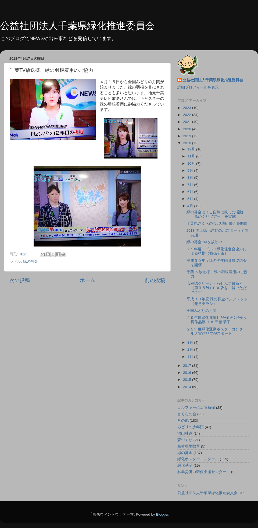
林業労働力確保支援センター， (203, 472)
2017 (187, 366)
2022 (187, 115)
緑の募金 (30, 261)
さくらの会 (186, 414)
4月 (190, 206)
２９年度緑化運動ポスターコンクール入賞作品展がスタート (217, 331)
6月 (190, 192)
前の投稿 (155, 280)
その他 (183, 420)
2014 (187, 387)
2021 (187, 122)
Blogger (162, 514)
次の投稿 (19, 280)
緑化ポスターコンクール (198, 459)
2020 (187, 129)
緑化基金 (184, 465)
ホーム (87, 280)
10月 (191, 163)
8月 (190, 177)
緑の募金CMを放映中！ (206, 242)
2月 (190, 349)
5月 (190, 199)
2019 (187, 136)
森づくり (184, 440)
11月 (191, 156)
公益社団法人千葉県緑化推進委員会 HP (210, 493)
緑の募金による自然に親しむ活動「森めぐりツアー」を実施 (215, 214)
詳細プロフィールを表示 (198, 87)
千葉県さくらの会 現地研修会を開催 (217, 223)
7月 (190, 185)
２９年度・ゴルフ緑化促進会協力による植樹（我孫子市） (217, 251)
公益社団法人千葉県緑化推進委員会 (77, 25)
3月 (190, 342)
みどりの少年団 (190, 427)
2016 (187, 373)
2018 (187, 143)
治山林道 (184, 433)
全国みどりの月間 (202, 311)
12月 (191, 149)
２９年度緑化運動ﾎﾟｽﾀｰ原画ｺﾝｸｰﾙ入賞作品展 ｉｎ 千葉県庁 (217, 320)
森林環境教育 (188, 446)
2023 (187, 108)
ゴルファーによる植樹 (196, 408)
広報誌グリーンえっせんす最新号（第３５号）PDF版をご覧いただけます (217, 287)
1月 (190, 357)
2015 (187, 380)
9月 (190, 170)
